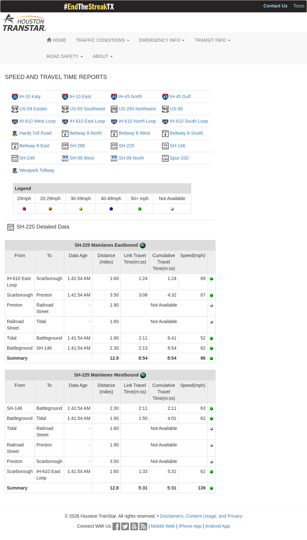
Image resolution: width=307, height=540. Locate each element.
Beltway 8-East (34, 145)
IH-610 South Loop (189, 121)
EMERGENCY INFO (162, 40)
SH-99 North (131, 158)
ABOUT (103, 56)
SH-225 (126, 145)
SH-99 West (82, 158)
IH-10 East (80, 96)
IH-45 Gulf (180, 96)
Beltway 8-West (134, 133)
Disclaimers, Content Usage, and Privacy (201, 516)
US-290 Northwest (137, 108)
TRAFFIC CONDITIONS (103, 40)
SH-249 (26, 158)
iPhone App (190, 526)
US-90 (176, 108)
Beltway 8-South (186, 133)
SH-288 (77, 145)
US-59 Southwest (87, 108)
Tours (298, 5)
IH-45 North (130, 96)
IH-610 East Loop (87, 121)
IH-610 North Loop (137, 121)
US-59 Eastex (33, 108)
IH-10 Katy (30, 96)
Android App (217, 526)
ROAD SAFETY (65, 56)
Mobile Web (163, 526)
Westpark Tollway (36, 170)
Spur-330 (179, 158)
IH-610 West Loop (37, 121)
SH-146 (177, 145)
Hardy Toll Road (35, 133)
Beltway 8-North (86, 133)
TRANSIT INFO (212, 40)
